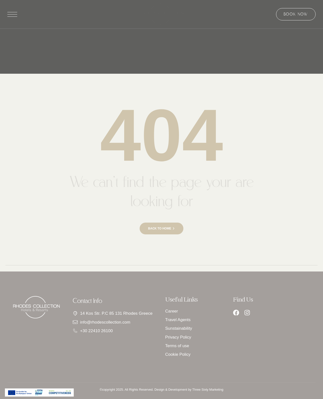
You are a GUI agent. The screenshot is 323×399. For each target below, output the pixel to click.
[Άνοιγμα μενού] (12, 14)
